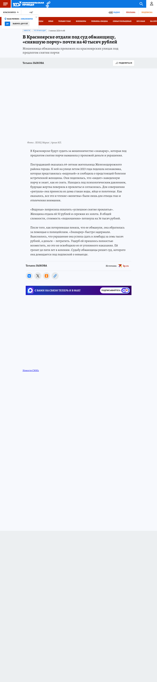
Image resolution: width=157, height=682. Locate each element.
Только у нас (64, 21)
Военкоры (81, 21)
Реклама (130, 12)
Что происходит (40, 30)
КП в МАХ (141, 21)
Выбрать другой (20, 24)
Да (7, 24)
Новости (27, 30)
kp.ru (126, 265)
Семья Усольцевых (122, 21)
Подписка (146, 12)
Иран (50, 21)
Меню (4, 3)
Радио (116, 12)
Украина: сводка (99, 21)
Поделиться (123, 63)
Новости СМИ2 (31, 370)
